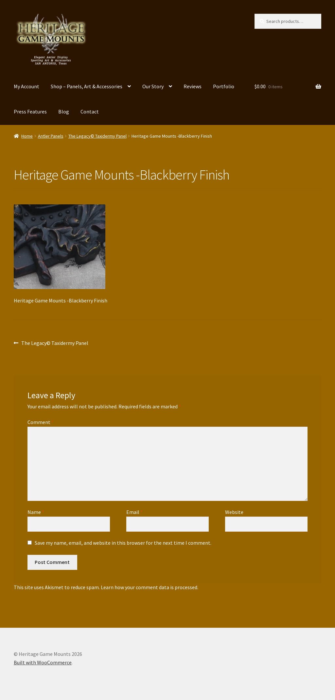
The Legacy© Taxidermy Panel (97, 136)
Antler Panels (50, 136)
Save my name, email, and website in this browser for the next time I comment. (123, 542)
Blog (63, 111)
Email (134, 512)
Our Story (153, 86)
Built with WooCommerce (43, 662)
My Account (26, 86)
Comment (40, 422)
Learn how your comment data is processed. (149, 587)
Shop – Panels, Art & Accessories (86, 86)
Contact (89, 111)
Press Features (30, 111)
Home (27, 136)
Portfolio (223, 86)
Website (234, 512)
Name (35, 512)
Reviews (193, 86)
